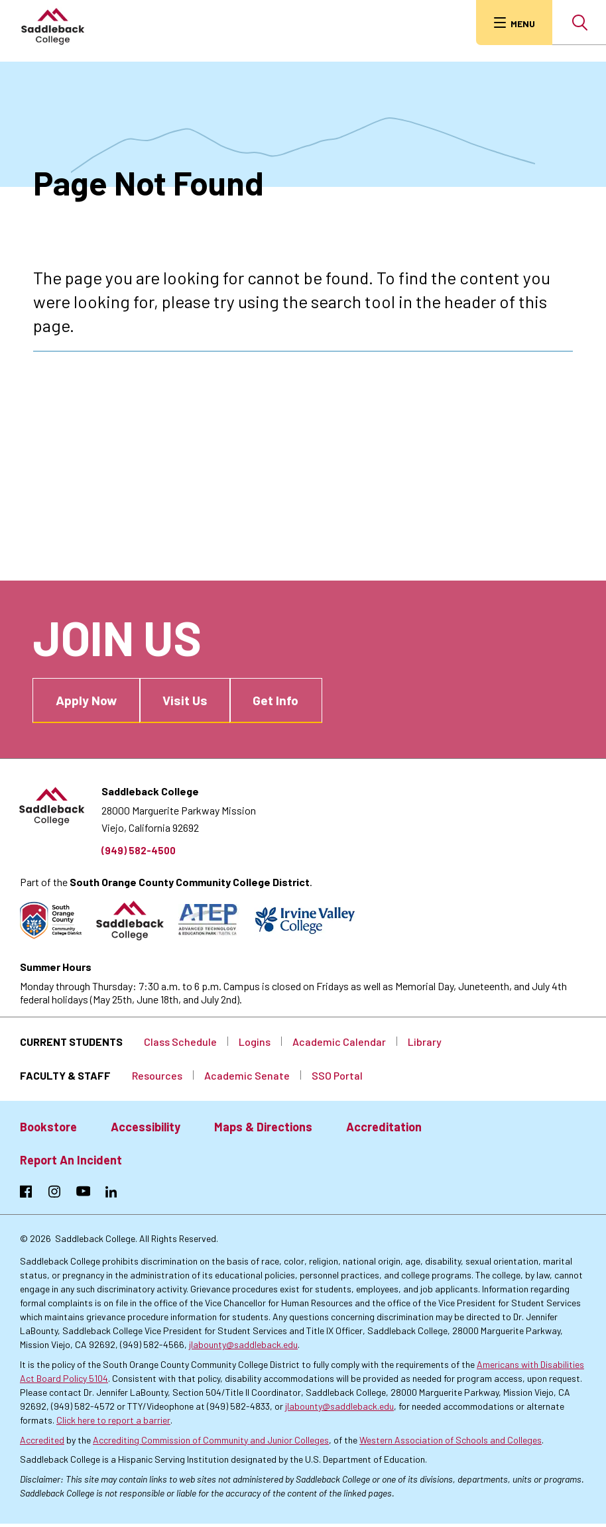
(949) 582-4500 (139, 846)
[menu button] (511, 22)
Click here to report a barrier (113, 1422)
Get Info (297, 694)
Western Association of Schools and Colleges (450, 1442)
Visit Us (199, 694)
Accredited (42, 1442)
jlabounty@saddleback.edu (243, 1347)
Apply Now (91, 694)
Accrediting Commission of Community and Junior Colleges (211, 1442)
